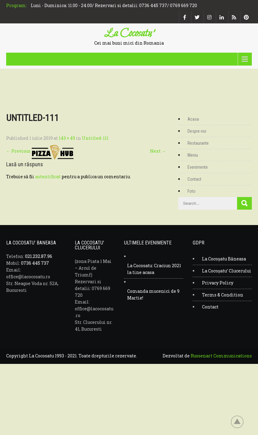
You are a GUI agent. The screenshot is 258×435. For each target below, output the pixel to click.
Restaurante (198, 143)
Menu (21, 59)
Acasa (193, 119)
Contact (194, 179)
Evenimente (197, 167)
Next (158, 151)
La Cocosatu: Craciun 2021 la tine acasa (154, 269)
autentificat (48, 176)
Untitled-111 (95, 138)
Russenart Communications (221, 356)
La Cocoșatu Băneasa (224, 259)
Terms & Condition (222, 295)
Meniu (192, 155)
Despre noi (196, 131)
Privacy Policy (217, 283)
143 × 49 (67, 138)
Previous (18, 151)
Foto (191, 191)
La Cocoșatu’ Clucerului (226, 271)
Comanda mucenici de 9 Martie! (153, 294)
